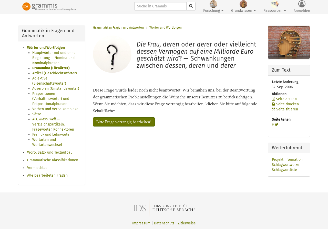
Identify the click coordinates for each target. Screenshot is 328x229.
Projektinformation (287, 159)
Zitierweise (187, 223)
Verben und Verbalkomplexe (55, 109)
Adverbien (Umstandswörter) (55, 88)
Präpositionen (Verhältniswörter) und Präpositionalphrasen (50, 98)
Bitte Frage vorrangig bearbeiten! (123, 122)
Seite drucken (285, 104)
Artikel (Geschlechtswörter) (54, 73)
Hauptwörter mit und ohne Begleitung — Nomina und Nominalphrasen (54, 58)
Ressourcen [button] (274, 6)
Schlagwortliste (284, 170)
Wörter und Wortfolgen (46, 47)
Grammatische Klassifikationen (52, 160)
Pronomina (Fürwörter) (51, 68)
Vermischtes (37, 168)
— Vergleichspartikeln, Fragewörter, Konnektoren (53, 124)
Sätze (36, 114)
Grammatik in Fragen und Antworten (118, 27)
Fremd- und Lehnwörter (51, 134)
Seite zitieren (285, 109)
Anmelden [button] (302, 6)
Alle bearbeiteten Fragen (47, 175)
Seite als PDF (285, 99)
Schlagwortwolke (285, 165)
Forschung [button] (213, 6)
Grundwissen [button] (243, 6)
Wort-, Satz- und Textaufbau (50, 152)
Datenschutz (164, 223)
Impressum (141, 223)
